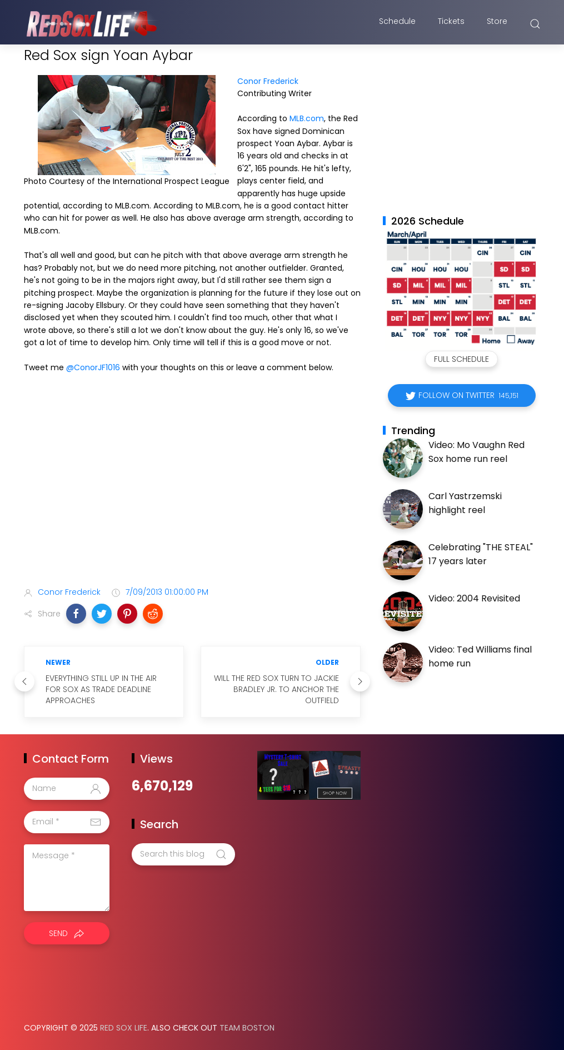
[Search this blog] (183, 854)
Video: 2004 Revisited (474, 598)
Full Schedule (461, 359)
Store (497, 23)
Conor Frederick (267, 81)
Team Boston (246, 1027)
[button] (76, 614)
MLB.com (307, 118)
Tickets (451, 23)
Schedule (397, 23)
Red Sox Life (123, 1027)
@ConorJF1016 (93, 367)
